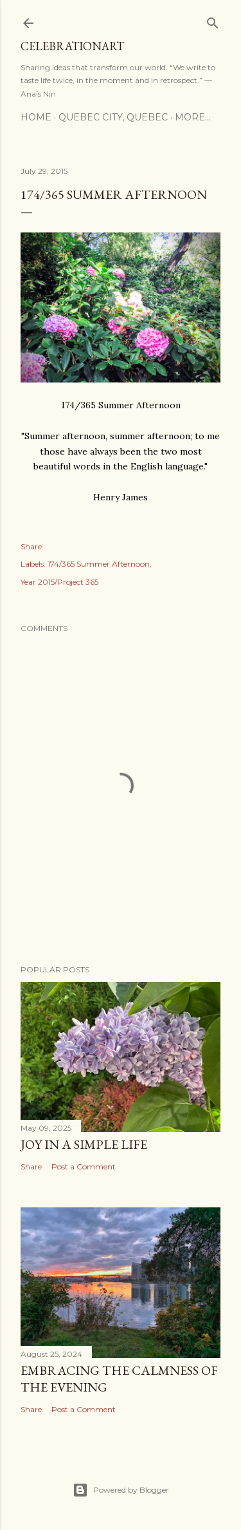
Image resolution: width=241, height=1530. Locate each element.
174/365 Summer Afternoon (99, 564)
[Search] (212, 20)
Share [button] (31, 546)
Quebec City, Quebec (113, 117)
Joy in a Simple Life (84, 1144)
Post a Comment (83, 1166)
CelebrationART (72, 46)
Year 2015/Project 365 (59, 582)
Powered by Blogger (121, 1490)
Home (36, 117)
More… (193, 117)
